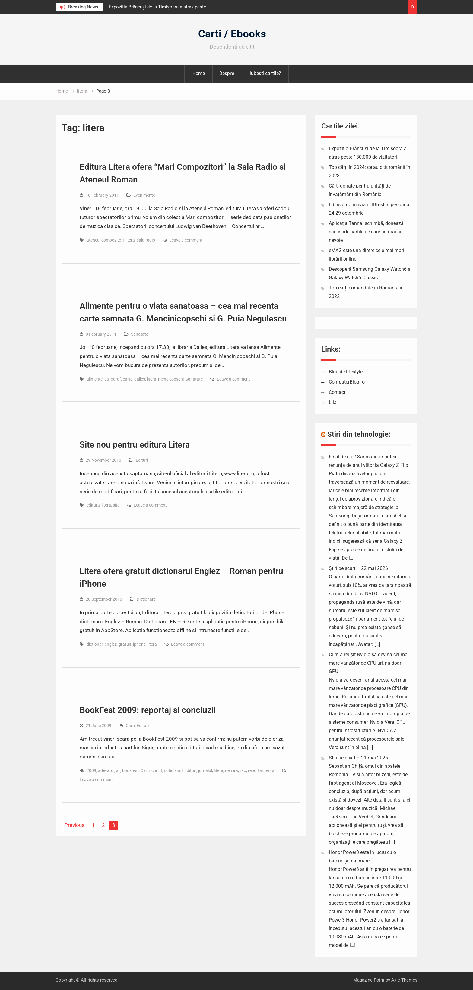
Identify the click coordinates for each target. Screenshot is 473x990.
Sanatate (139, 334)
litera (130, 240)
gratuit (125, 644)
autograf (112, 379)
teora (270, 770)
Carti (130, 725)
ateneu (93, 240)
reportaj (255, 770)
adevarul (106, 770)
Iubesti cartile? (265, 73)
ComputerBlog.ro (347, 382)
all (118, 770)
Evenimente (144, 195)
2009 (91, 770)
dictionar (95, 644)
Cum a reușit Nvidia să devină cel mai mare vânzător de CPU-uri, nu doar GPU (369, 663)
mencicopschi (171, 379)
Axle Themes (404, 980)
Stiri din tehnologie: (359, 434)
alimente (95, 379)
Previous (74, 825)
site (116, 505)
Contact (337, 392)
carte (127, 379)
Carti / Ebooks (232, 34)
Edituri (142, 460)
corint (156, 770)
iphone (139, 644)
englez (111, 644)
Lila (333, 402)
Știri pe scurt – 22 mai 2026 (358, 568)
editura (93, 505)
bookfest (130, 770)
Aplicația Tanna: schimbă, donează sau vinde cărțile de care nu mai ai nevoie (366, 231)
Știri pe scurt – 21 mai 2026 (358, 758)
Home (198, 73)
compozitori (112, 240)
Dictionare (146, 599)
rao (243, 770)
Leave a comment (185, 240)
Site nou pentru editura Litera (135, 445)
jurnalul (205, 770)
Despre (226, 73)
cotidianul (173, 770)
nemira (231, 770)
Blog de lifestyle (346, 372)
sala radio (146, 240)
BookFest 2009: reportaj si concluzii (148, 710)
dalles (139, 379)
